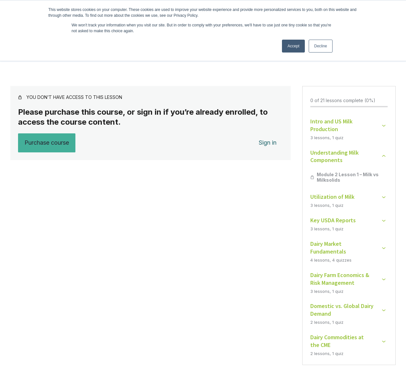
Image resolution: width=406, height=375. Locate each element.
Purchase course (46, 142)
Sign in (267, 142)
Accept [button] (293, 46)
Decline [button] (320, 46)
